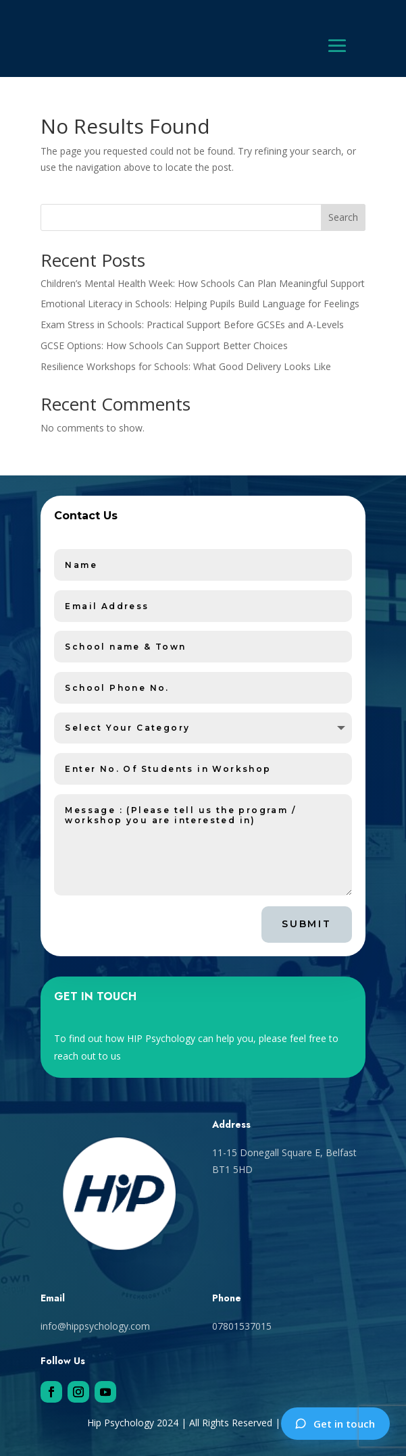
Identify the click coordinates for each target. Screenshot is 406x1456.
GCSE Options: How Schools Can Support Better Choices (164, 345)
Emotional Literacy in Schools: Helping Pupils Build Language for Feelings (200, 303)
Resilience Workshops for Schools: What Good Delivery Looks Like (186, 366)
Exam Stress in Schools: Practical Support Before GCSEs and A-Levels (192, 324)
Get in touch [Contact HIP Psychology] (335, 1423)
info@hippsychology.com (95, 1326)
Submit (307, 924)
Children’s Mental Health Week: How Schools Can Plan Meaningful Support (203, 283)
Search (343, 217)
